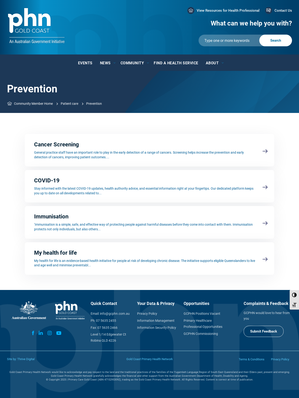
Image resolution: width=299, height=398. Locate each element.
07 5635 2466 (107, 327)
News (105, 63)
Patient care (69, 103)
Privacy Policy (147, 313)
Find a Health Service (176, 63)
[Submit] (245, 40)
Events (85, 63)
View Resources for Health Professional (228, 10)
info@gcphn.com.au (115, 313)
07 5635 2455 (106, 320)
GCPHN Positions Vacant (202, 313)
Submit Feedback (263, 331)
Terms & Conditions (251, 359)
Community (132, 63)
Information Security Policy (156, 327)
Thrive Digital (26, 359)
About (212, 63)
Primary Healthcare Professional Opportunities (203, 324)
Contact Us (283, 10)
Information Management (155, 320)
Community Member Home (33, 103)
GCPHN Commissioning (201, 334)
